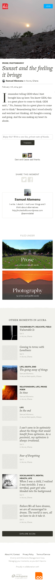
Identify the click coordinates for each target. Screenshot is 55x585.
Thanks (27, 142)
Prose (5, 63)
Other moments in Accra (27, 320)
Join (48, 6)
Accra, (32, 80)
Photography (16, 63)
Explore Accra (27, 533)
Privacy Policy (28, 554)
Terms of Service (43, 554)
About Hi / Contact (12, 554)
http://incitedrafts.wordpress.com (27, 210)
